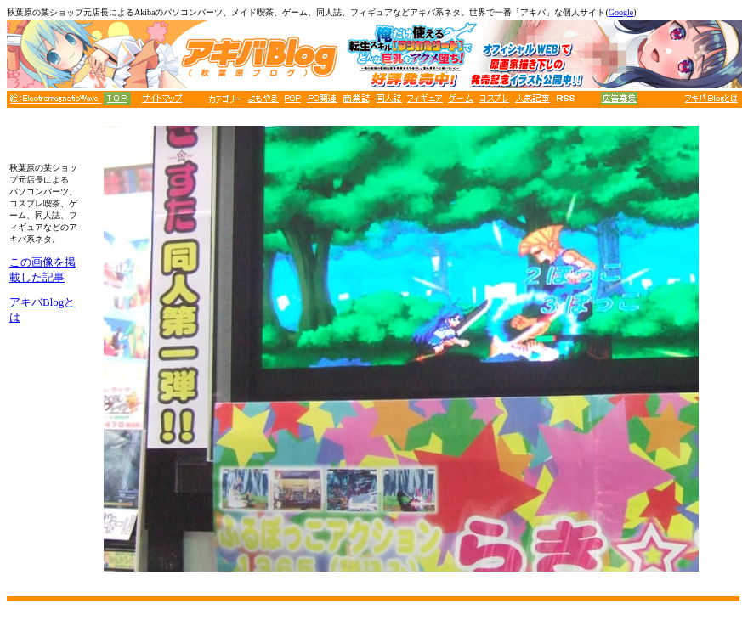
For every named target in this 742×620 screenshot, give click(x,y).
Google (621, 12)
